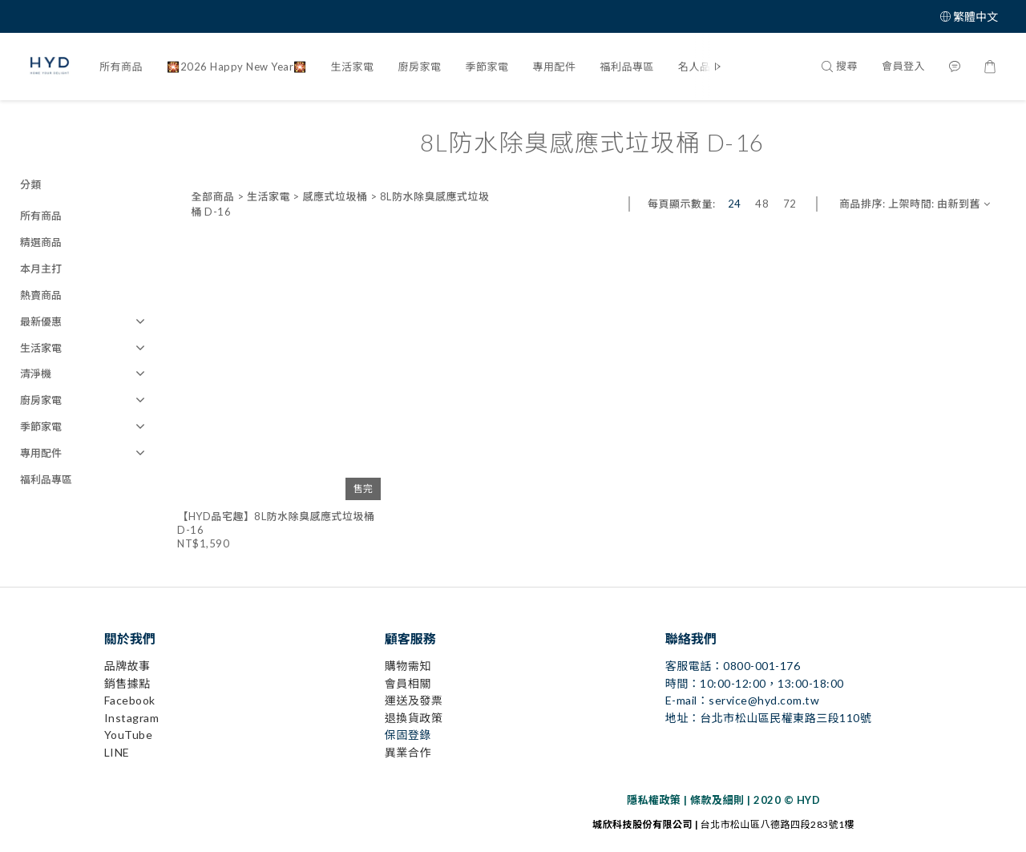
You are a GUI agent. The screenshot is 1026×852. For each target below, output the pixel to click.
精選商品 (41, 242)
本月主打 (41, 268)
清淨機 (35, 373)
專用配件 (554, 66)
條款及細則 (717, 799)
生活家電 (352, 66)
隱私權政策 (654, 799)
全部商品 (212, 196)
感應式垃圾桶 (334, 196)
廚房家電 (420, 66)
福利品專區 (627, 66)
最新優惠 (41, 321)
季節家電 (487, 66)
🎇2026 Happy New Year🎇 (237, 66)
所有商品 (121, 66)
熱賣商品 (41, 295)
